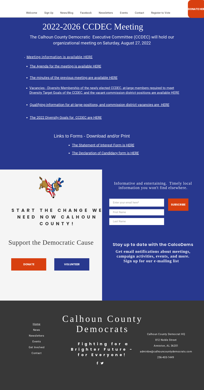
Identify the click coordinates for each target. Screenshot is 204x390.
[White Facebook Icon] (97, 363)
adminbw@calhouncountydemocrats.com (166, 351)
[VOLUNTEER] (71, 264)
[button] (105, 11)
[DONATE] (28, 264)
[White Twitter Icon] (102, 363)
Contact (37, 353)
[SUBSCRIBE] (178, 205)
